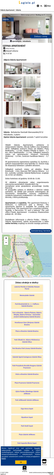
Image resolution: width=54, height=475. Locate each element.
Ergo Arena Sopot (27, 409)
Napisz (51, 474)
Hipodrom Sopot (27, 417)
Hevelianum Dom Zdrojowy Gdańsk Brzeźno (27, 324)
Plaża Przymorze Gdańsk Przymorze (27, 383)
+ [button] (6, 238)
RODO (4, 458)
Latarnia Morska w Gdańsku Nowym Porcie (27, 288)
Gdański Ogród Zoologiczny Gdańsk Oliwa (27, 357)
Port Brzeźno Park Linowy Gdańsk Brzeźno (27, 348)
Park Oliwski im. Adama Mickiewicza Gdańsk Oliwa (27, 341)
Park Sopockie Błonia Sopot (26, 443)
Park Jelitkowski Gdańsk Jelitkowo (27, 400)
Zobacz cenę (40, 36)
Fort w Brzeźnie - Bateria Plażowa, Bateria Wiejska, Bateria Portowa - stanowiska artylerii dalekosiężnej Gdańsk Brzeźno (27, 315)
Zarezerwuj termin (41, 230)
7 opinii (37, 137)
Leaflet (35, 276)
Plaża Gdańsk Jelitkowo (27, 435)
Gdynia (6, 19)
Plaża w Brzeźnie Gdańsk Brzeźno (27, 331)
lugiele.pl (27, 2)
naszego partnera (41, 223)
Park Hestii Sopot (27, 426)
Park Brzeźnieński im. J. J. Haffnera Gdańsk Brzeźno (27, 305)
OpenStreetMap (46, 276)
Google (37, 448)
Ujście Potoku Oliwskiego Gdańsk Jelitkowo (26, 392)
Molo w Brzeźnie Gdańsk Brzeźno (26, 374)
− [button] (6, 243)
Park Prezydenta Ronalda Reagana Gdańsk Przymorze (27, 367)
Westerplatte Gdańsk (27, 295)
